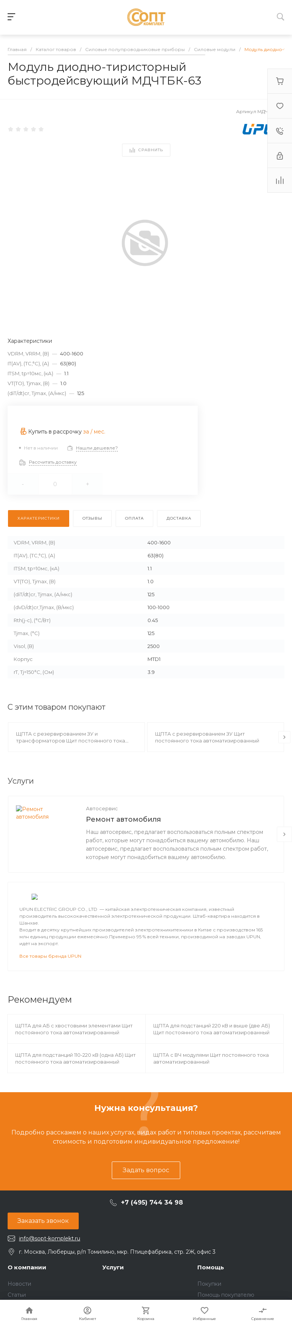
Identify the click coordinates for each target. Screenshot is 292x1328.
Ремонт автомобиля (123, 819)
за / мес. (94, 431)
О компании (27, 1285)
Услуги (113, 1285)
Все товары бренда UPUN (50, 974)
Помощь (210, 1285)
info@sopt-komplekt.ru (49, 1256)
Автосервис (102, 808)
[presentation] (284, 737)
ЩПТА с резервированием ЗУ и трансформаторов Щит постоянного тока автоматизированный (70, 740)
